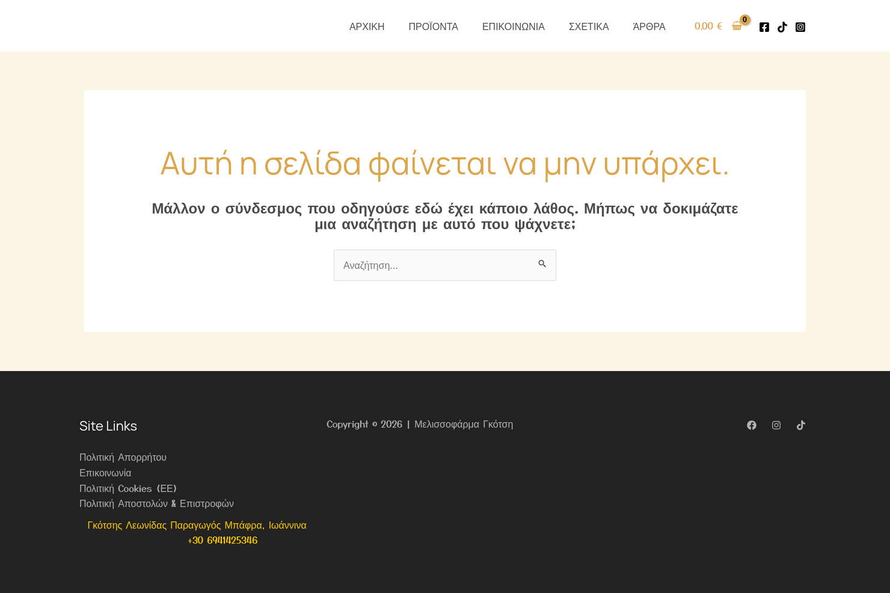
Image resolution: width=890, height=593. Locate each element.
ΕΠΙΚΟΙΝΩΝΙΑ (513, 26)
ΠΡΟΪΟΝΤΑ (433, 26)
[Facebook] (764, 27)
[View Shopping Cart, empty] (718, 26)
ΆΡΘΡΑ (649, 26)
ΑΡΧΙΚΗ (367, 26)
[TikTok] (801, 425)
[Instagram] (800, 27)
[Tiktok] (782, 27)
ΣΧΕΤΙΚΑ (589, 26)
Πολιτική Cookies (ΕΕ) (128, 488)
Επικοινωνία (105, 472)
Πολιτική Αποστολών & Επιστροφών (157, 503)
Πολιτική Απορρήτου (123, 456)
